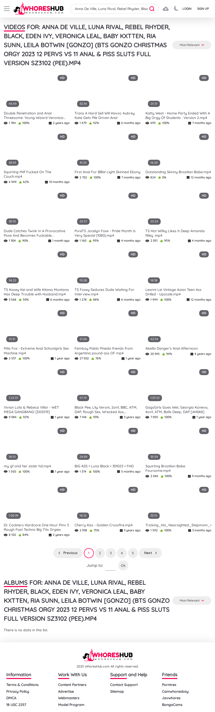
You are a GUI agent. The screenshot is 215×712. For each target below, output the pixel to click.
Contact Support (124, 685)
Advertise (66, 692)
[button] (153, 9)
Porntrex (169, 685)
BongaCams (172, 705)
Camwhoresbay (175, 692)
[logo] (39, 9)
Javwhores (171, 698)
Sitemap (117, 692)
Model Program (71, 705)
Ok (123, 565)
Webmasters (68, 698)
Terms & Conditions (22, 685)
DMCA (11, 698)
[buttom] (7, 8)
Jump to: (95, 565)
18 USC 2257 (16, 705)
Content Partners (72, 685)
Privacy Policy (17, 692)
